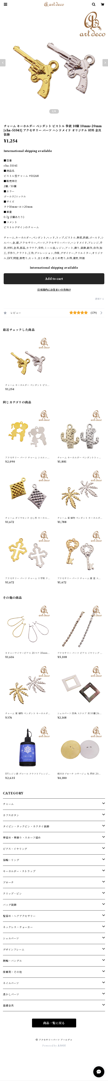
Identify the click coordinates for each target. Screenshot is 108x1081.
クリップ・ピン (12, 893)
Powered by (54, 1045)
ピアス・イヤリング (15, 849)
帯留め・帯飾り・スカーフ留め (22, 837)
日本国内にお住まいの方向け (54, 289)
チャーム (8, 804)
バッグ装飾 (10, 904)
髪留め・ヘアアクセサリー (19, 916)
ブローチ (8, 882)
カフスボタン (11, 815)
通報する (99, 298)
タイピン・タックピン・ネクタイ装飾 (26, 826)
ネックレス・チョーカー (18, 927)
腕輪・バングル (12, 960)
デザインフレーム (13, 949)
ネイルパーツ (11, 983)
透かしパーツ (11, 994)
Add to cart (54, 279)
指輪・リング (11, 860)
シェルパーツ (11, 938)
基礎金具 (8, 1005)
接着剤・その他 (12, 972)
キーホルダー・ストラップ (19, 871)
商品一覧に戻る (54, 1023)
